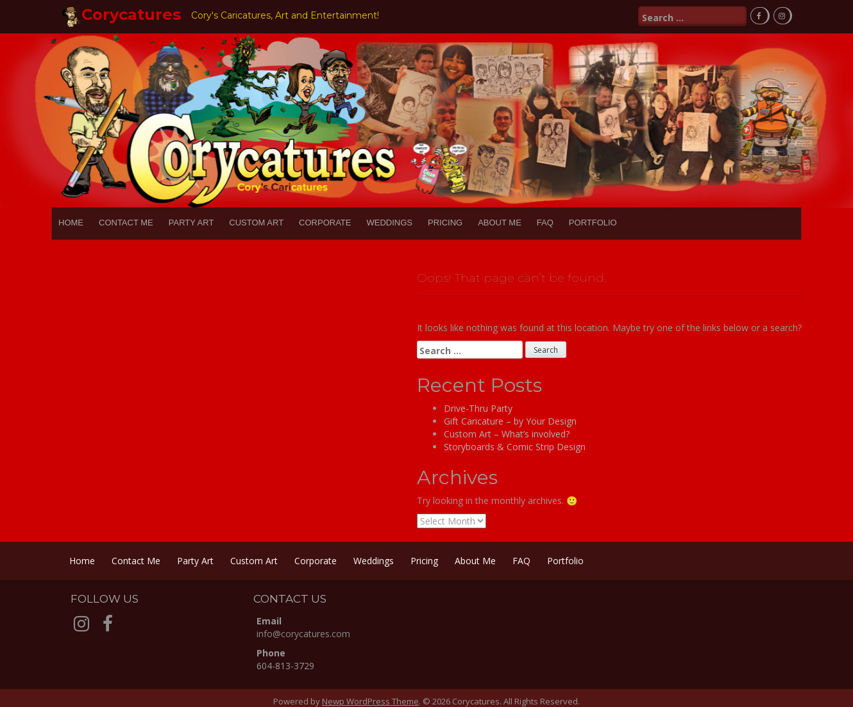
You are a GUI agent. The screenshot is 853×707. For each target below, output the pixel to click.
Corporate (325, 222)
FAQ (545, 222)
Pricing (445, 222)
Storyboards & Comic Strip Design (515, 447)
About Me (499, 222)
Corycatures (131, 14)
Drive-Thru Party (478, 408)
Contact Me (126, 222)
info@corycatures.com (303, 634)
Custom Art (256, 222)
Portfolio (593, 222)
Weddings (389, 222)
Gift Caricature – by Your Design (510, 421)
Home (70, 222)
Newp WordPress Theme (370, 701)
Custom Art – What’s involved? (507, 434)
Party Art (191, 222)
